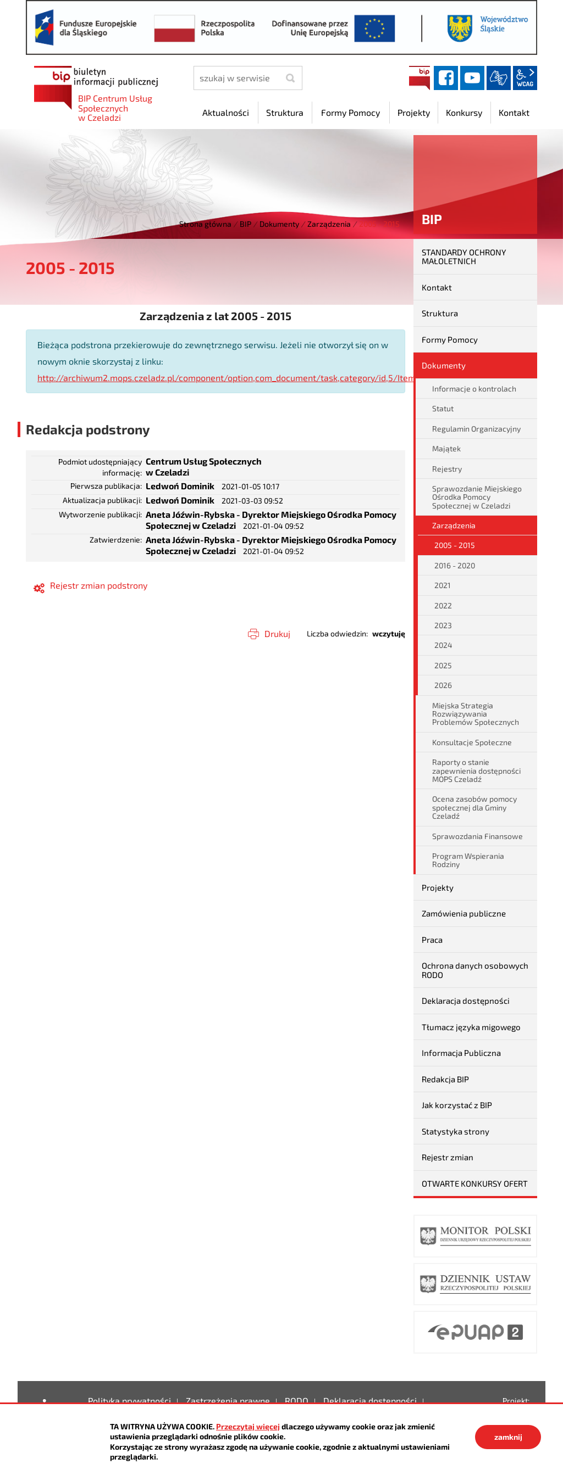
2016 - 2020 (454, 565)
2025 (443, 665)
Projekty (438, 887)
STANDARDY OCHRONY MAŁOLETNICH (464, 256)
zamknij (508, 1436)
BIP (419, 78)
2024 (443, 645)
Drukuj (277, 633)
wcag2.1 (525, 78)
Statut (443, 408)
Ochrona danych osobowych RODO (475, 970)
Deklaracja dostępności (466, 1000)
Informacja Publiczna (461, 1053)
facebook (446, 78)
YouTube (472, 78)
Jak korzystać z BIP (457, 1105)
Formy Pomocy (450, 339)
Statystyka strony (455, 1131)
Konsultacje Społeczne (472, 742)
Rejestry (447, 468)
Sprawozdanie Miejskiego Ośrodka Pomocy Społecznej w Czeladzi (477, 497)
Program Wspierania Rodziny (468, 860)
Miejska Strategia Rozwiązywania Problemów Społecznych (475, 714)
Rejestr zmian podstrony (98, 585)
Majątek (446, 448)
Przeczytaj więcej (248, 1426)
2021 (442, 585)
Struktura (440, 313)
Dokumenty (279, 223)
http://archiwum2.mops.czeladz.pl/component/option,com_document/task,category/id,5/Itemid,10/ (237, 377)
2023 (443, 625)
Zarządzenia (329, 223)
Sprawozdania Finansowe (477, 836)
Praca (432, 939)
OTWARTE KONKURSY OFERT (475, 1183)
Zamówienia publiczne (464, 913)
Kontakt (437, 287)
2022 (443, 605)
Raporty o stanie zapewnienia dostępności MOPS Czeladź (476, 770)
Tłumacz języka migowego (471, 1027)
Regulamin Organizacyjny (476, 428)
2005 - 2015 (454, 545)
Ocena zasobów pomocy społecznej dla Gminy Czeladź (474, 807)
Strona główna (205, 223)
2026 (443, 685)
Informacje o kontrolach (474, 388)
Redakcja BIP (445, 1079)
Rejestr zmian (447, 1157)
